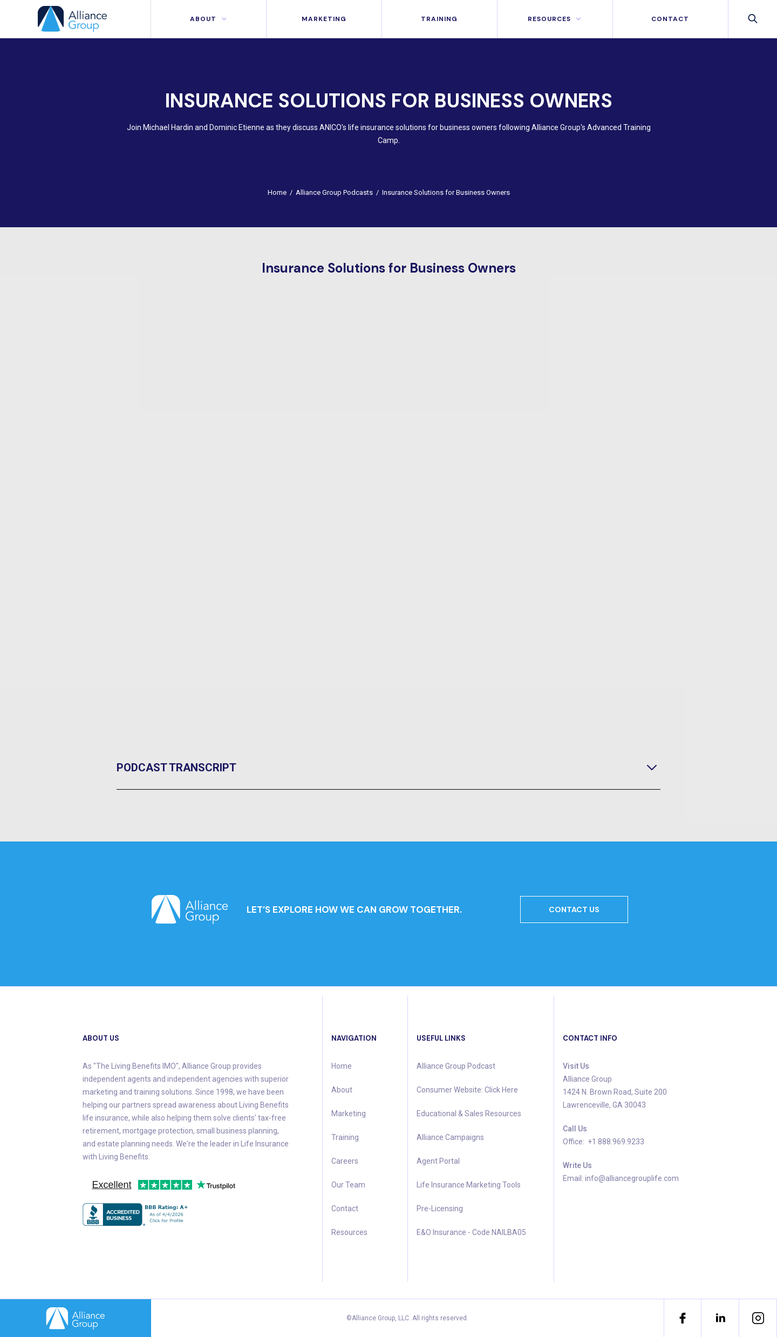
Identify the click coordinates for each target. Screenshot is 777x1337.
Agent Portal (438, 1161)
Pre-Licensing (440, 1208)
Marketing (348, 1113)
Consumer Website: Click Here (467, 1089)
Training (439, 19)
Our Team (348, 1184)
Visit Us (576, 1066)
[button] (208, 19)
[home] (75, 19)
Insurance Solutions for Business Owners (446, 192)
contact (670, 19)
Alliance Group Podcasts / (339, 192)
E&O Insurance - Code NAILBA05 (471, 1232)
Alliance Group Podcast (456, 1066)
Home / (282, 192)
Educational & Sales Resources (469, 1113)
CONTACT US (574, 909)
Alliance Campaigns (450, 1137)
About (341, 1089)
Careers (344, 1161)
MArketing (324, 19)
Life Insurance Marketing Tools (469, 1184)
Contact (344, 1208)
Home (341, 1066)
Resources (349, 1232)
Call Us (575, 1128)
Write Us (577, 1165)
